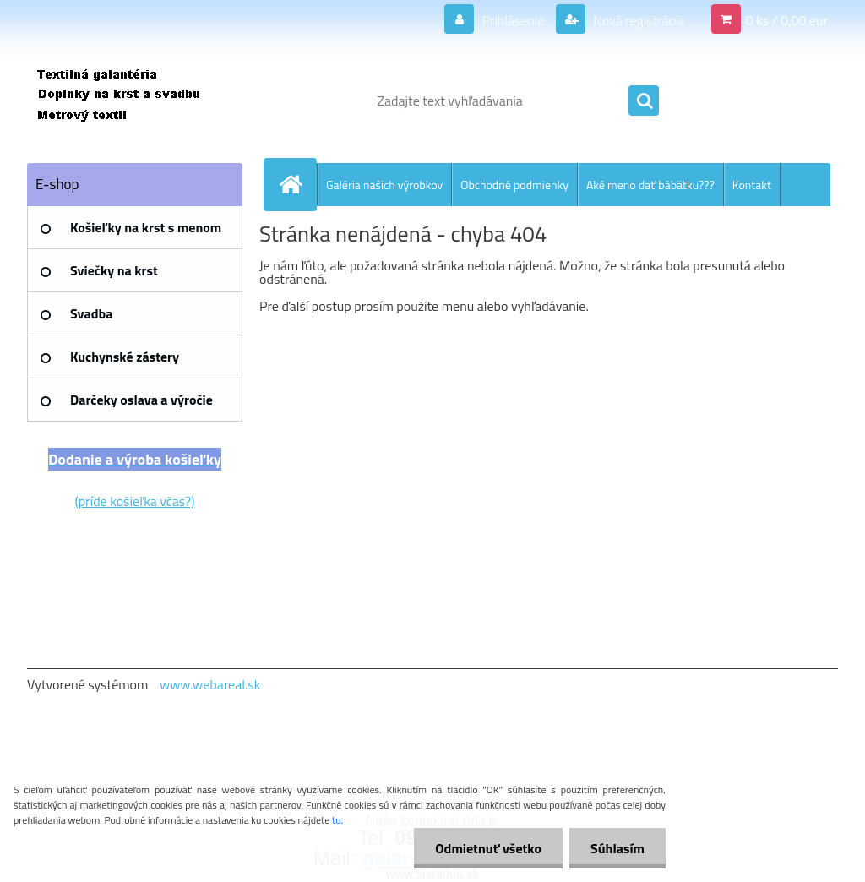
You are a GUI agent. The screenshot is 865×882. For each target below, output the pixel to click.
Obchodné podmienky (514, 184)
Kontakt (751, 184)
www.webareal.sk (210, 684)
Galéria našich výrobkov (384, 184)
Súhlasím (617, 848)
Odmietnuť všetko (488, 848)
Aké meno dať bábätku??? (650, 184)
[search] (643, 101)
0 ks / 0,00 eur (787, 20)
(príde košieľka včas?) (135, 501)
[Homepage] (297, 184)
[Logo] (143, 100)
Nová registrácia (637, 20)
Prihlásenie (513, 20)
